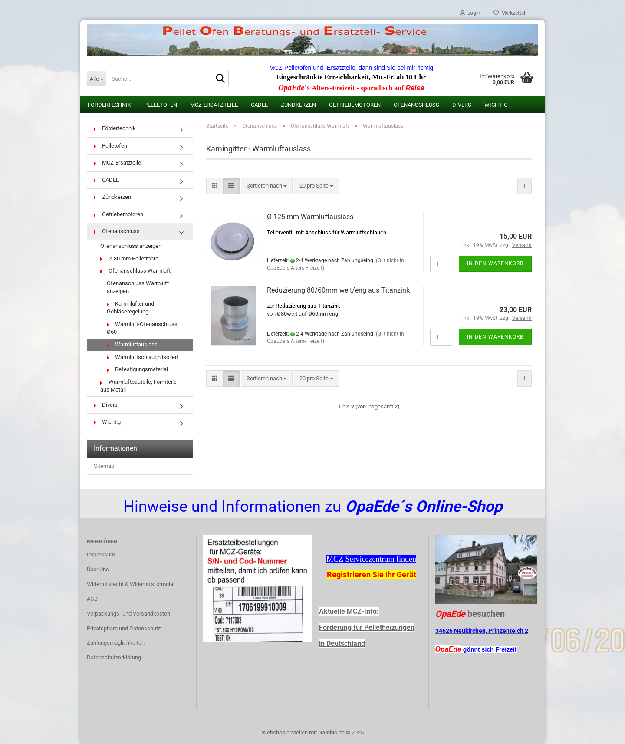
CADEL (259, 105)
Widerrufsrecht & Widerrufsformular (131, 584)
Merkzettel (509, 13)
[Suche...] (96, 78)
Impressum (101, 554)
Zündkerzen (298, 105)
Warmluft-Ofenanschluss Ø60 (142, 328)
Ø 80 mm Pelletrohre (129, 258)
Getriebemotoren (355, 105)
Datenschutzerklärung (114, 657)
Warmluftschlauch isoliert (142, 357)
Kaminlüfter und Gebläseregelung (130, 307)
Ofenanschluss (416, 105)
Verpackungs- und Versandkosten (128, 613)
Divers (461, 105)
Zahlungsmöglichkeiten (116, 642)
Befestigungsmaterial (137, 369)
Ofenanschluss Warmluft (135, 270)
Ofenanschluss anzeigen (130, 246)
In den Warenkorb (495, 263)
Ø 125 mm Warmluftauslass (310, 217)
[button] (214, 186)
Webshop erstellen (285, 732)
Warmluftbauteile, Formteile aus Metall (138, 386)
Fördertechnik (109, 105)
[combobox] (267, 186)
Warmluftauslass (132, 344)
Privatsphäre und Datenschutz (124, 628)
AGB (92, 599)
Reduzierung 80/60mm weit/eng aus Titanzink (338, 290)
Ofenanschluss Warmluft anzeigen (138, 287)
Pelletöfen (160, 105)
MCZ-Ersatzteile (214, 105)
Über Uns (98, 569)
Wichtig (496, 105)
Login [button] (470, 13)
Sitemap (104, 466)
